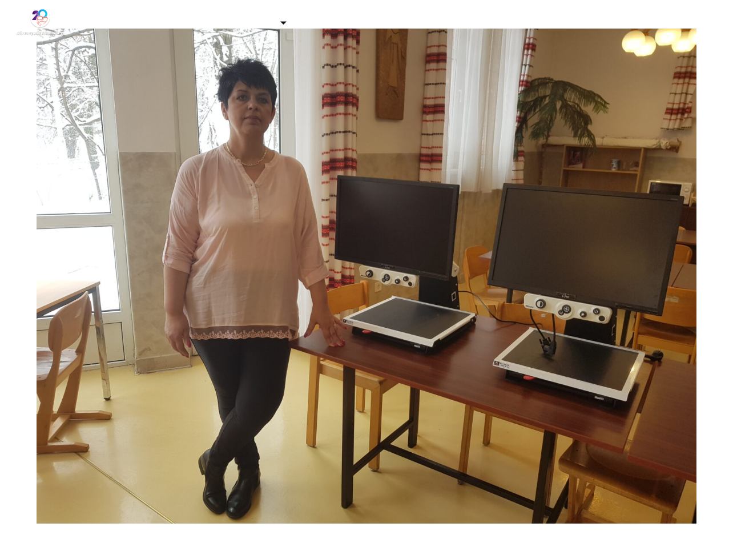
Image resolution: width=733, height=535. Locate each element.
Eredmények (532, 22)
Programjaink (345, 22)
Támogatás (256, 22)
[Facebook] (692, 23)
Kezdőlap (123, 22)
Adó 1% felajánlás (442, 22)
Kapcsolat (604, 22)
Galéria (184, 22)
